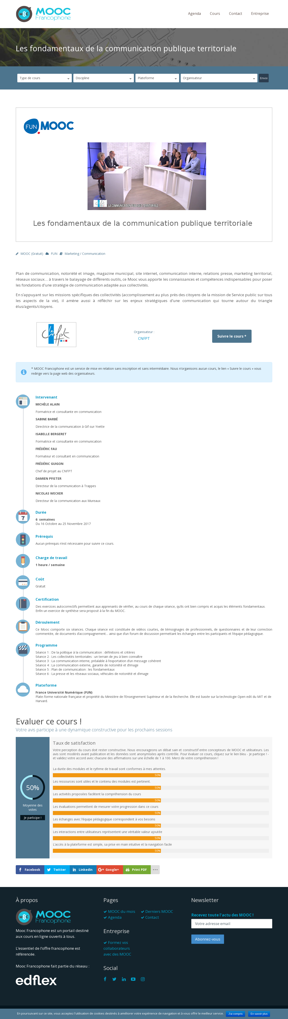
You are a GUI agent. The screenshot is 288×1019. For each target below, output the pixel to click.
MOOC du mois (121, 911)
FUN (54, 253)
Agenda (194, 13)
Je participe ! (32, 817)
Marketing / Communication (85, 253)
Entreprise (260, 13)
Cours (215, 13)
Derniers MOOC (159, 911)
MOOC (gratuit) (31, 253)
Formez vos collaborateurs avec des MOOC (117, 948)
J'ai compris (235, 1013)
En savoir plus (259, 1013)
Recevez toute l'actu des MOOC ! (222, 915)
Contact (235, 13)
